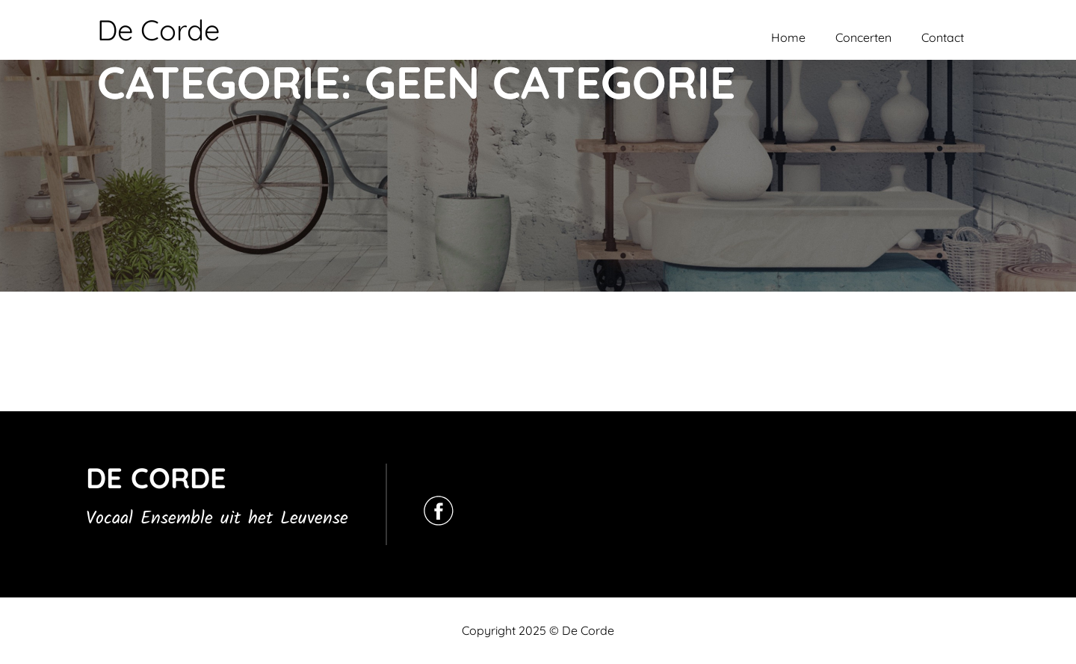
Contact (942, 37)
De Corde (158, 30)
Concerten (863, 37)
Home (788, 37)
